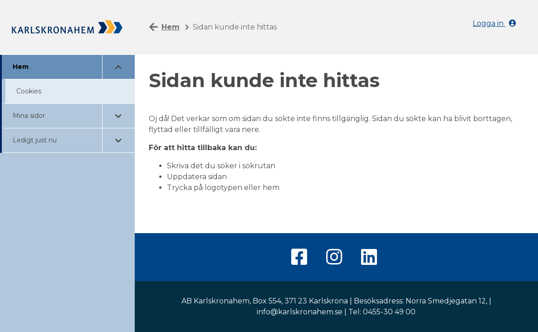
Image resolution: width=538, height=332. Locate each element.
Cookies (28, 91)
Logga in (494, 23)
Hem (21, 67)
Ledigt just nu (35, 140)
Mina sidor (29, 116)
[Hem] (67, 26)
